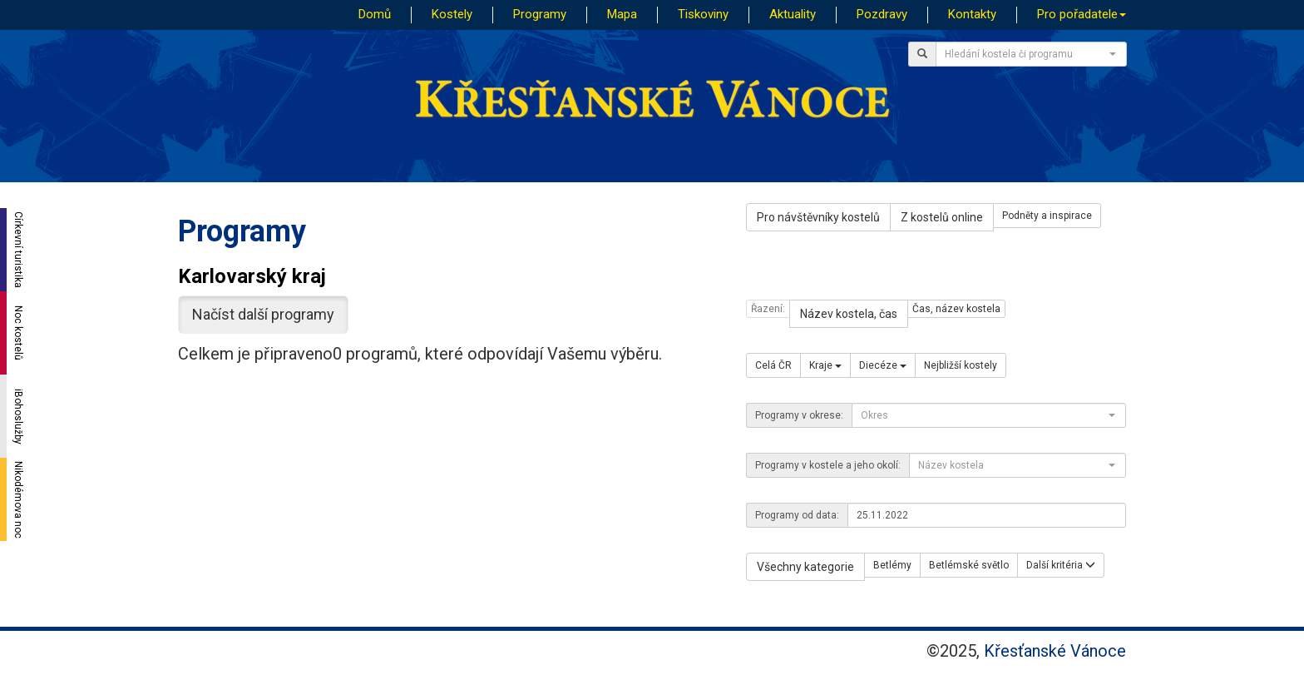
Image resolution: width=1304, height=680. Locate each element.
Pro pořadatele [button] (1081, 14)
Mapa (622, 14)
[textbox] (1026, 54)
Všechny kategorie (805, 566)
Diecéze (882, 365)
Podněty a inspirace (1047, 215)
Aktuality (792, 14)
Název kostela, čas (848, 313)
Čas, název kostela (956, 309)
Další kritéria (1060, 565)
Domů (374, 14)
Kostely (452, 14)
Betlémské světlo (969, 565)
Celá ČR (773, 365)
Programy (539, 14)
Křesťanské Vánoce (1055, 651)
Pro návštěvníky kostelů (818, 217)
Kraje (825, 365)
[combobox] (1031, 54)
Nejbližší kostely (960, 365)
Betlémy (892, 565)
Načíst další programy (263, 314)
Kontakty (972, 14)
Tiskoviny (703, 14)
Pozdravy (882, 14)
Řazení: (768, 309)
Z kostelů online (942, 217)
